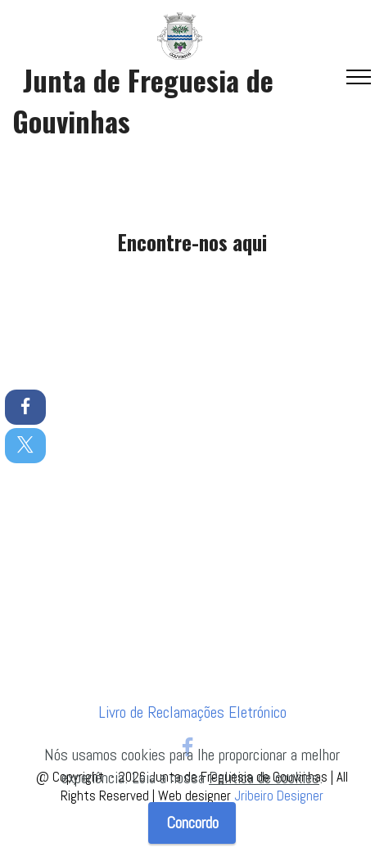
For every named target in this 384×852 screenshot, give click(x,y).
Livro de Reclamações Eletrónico (192, 712)
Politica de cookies (264, 778)
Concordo (192, 823)
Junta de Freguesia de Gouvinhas (142, 100)
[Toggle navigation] (359, 77)
